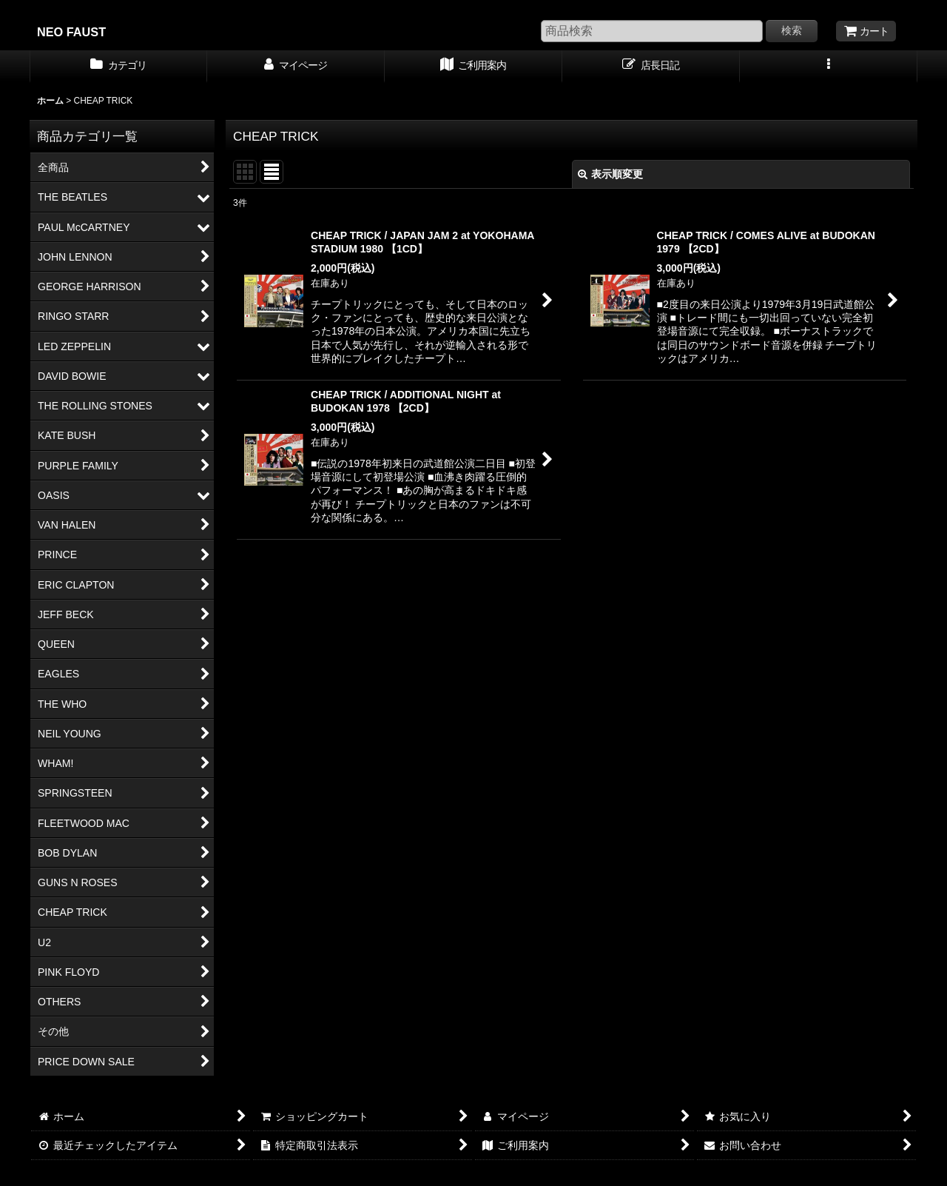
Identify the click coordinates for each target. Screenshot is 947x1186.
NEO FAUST (71, 31)
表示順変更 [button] (610, 174)
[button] (828, 66)
